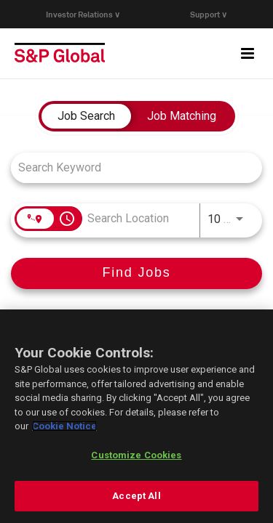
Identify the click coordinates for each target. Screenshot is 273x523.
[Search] (136, 273)
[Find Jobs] (136, 273)
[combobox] (129, 167)
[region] (136, 416)
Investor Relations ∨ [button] (83, 14)
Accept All (136, 495)
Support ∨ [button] (208, 14)
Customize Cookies (136, 455)
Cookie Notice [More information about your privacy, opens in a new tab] (64, 426)
